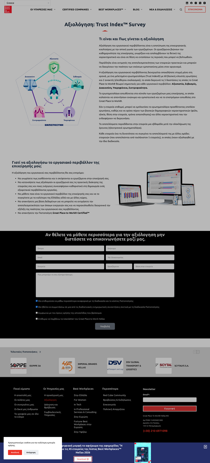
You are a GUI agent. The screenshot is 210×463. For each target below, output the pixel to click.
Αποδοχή (15, 452)
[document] (105, 231)
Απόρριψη (31, 452)
